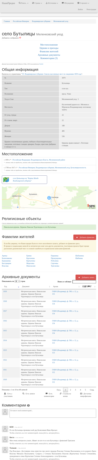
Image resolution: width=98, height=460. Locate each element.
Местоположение (49, 44)
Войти (80, 9)
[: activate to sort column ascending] (90, 288)
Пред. (59, 367)
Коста (12, 415)
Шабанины (79, 256)
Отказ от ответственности (53, 451)
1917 (5, 308)
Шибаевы (79, 258)
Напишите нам (27, 451)
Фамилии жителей (49, 51)
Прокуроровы (56, 258)
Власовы (5, 266)
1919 (5, 294)
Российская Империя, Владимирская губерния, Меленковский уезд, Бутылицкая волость (52, 168)
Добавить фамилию (84, 237)
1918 (5, 301)
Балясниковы (7, 258)
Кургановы (30, 258)
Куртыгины (30, 261)
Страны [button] (37, 3)
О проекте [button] (83, 3)
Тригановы (55, 266)
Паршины (54, 256)
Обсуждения (68, 3)
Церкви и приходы (49, 48)
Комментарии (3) (49, 58)
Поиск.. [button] (23, 3)
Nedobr (41, 64)
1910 (5, 359)
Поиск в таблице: (77, 281)
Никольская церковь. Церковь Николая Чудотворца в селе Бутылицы (30, 227)
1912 (5, 345)
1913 (5, 337)
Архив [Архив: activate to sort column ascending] (64, 286)
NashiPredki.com (14, 451)
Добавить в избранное (11, 38)
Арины (4, 256)
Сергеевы (54, 263)
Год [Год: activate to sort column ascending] (5, 286)
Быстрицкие (6, 263)
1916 (5, 316)
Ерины (29, 256)
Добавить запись (85, 277)
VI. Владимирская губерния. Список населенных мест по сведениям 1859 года (52, 74)
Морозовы (30, 263)
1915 (5, 323)
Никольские (30, 266)
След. (92, 367)
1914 (5, 330)
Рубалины (54, 261)
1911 (5, 352)
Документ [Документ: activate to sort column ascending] (15, 286)
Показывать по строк (13, 281)
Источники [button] (52, 3)
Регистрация (91, 9)
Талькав (13, 425)
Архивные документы (49, 55)
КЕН (11, 404)
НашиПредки (8, 3)
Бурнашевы (6, 261)
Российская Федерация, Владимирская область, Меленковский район (39, 160)
